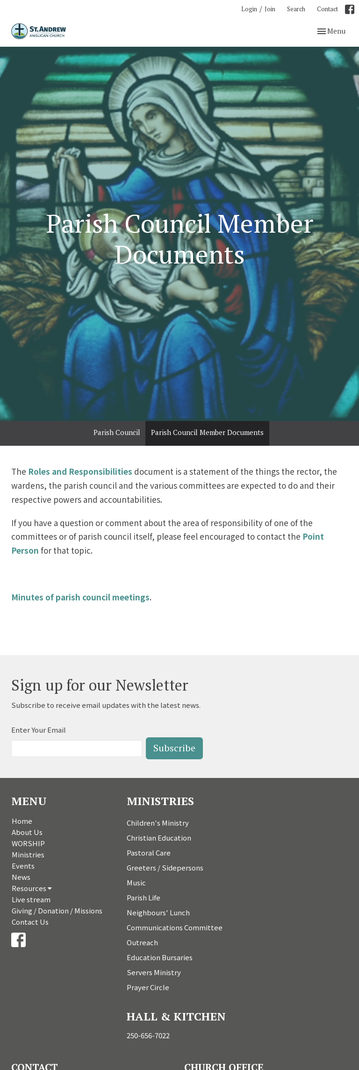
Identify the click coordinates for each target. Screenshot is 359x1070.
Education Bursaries (160, 957)
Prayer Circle (148, 987)
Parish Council (116, 432)
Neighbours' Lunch (158, 912)
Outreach (142, 942)
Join (270, 9)
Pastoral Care (149, 852)
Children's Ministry (158, 822)
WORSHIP (28, 843)
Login (249, 9)
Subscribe (174, 748)
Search (296, 9)
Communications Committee (175, 927)
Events (23, 865)
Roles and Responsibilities (80, 471)
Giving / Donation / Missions (57, 910)
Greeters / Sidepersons (165, 867)
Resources (32, 888)
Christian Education (159, 837)
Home (22, 821)
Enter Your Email (38, 730)
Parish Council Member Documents (207, 432)
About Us (27, 832)
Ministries (28, 854)
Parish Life (143, 897)
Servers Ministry (154, 972)
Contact (327, 9)
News (21, 877)
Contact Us (30, 922)
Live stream (31, 899)
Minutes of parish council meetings (80, 597)
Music (136, 882)
